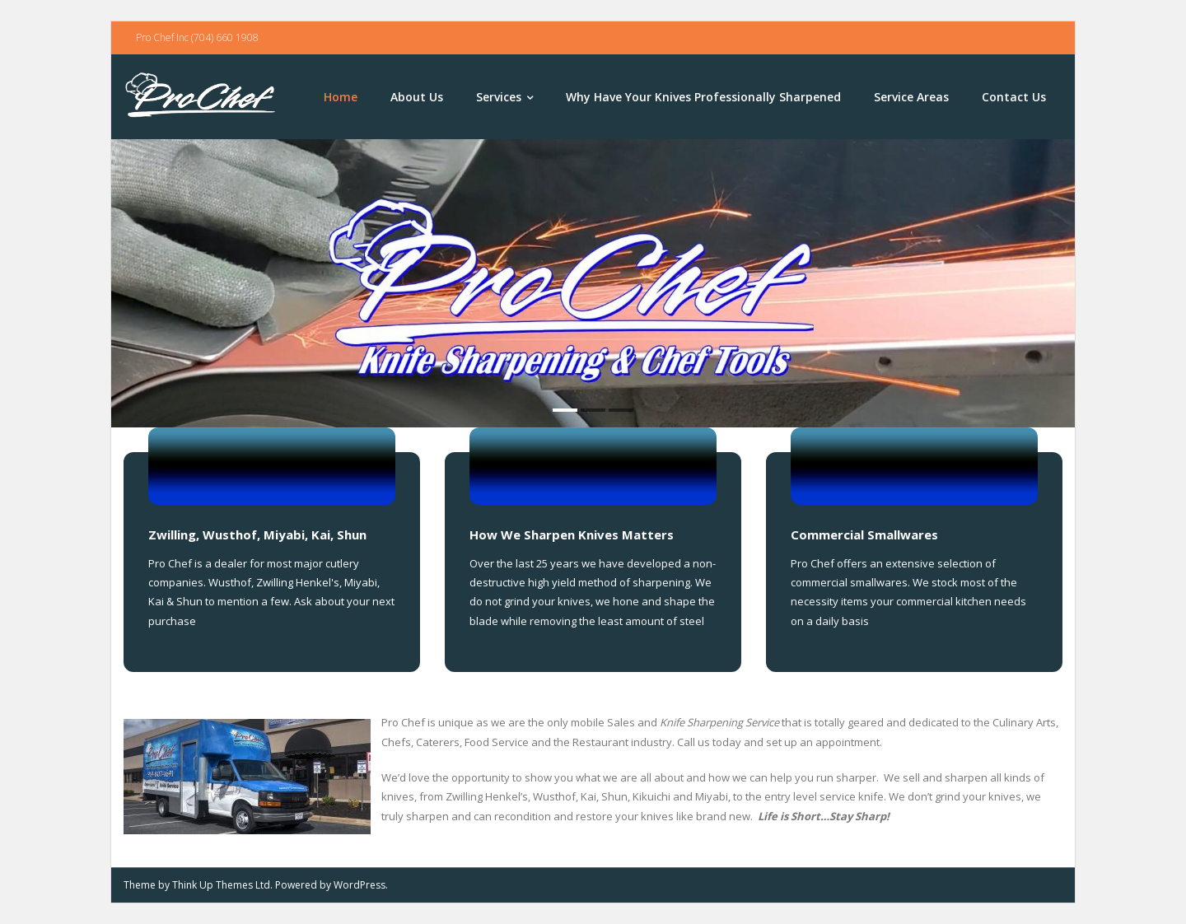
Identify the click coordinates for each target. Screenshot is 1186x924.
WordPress (359, 885)
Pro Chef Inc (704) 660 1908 (197, 37)
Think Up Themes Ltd (221, 885)
